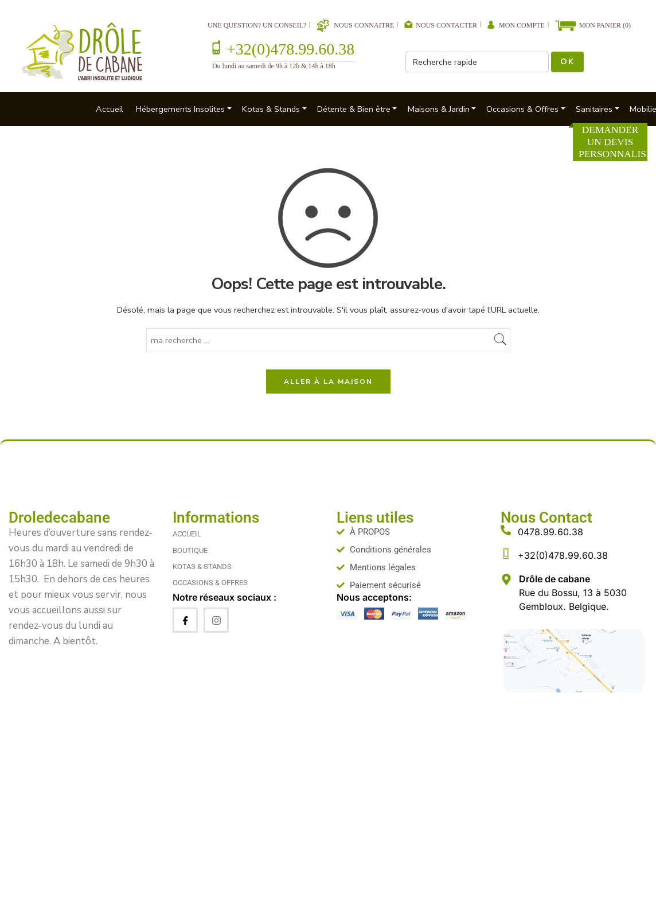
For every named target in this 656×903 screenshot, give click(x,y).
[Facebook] (185, 620)
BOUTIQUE (190, 550)
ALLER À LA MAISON (328, 381)
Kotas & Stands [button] (271, 109)
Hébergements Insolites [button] (180, 109)
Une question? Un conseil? (257, 25)
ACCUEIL (187, 534)
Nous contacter (446, 25)
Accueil (109, 109)
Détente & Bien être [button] (354, 109)
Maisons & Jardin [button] (439, 109)
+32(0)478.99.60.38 (290, 49)
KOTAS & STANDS (202, 566)
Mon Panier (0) (605, 25)
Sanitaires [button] (594, 109)
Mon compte (522, 25)
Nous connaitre (364, 25)
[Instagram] (216, 620)
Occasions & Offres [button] (522, 109)
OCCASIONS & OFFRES (210, 582)
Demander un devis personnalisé (613, 141)
